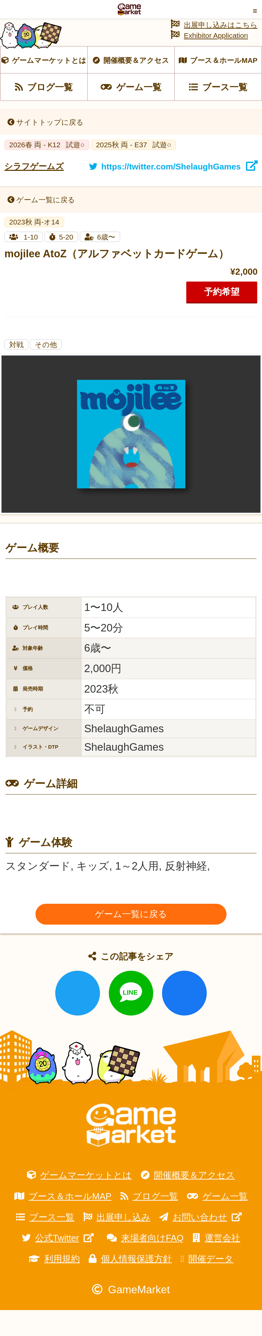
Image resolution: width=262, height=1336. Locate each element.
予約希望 (221, 317)
